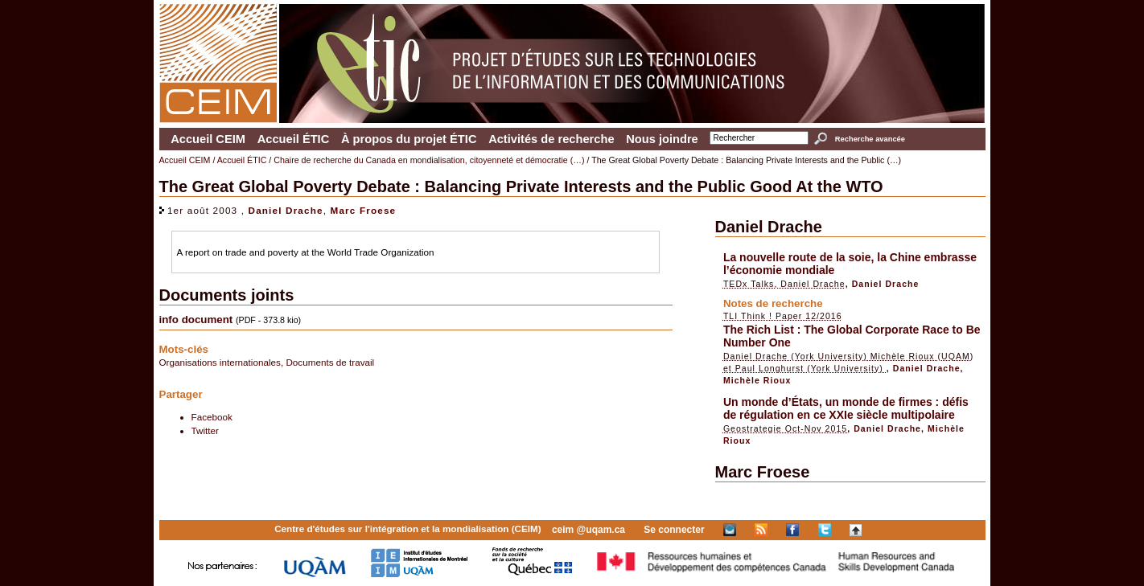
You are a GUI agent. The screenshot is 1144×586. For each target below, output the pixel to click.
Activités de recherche (551, 139)
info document (196, 319)
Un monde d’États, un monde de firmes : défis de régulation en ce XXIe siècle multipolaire (846, 408)
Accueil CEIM (208, 139)
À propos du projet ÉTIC (409, 139)
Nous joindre (662, 139)
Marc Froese (364, 210)
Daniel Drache (286, 210)
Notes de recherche (773, 303)
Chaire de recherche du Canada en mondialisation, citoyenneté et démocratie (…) (429, 160)
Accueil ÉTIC (293, 139)
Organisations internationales (220, 362)
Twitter (205, 430)
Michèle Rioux (757, 380)
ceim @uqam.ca (588, 529)
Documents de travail (330, 362)
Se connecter (674, 529)
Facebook (212, 417)
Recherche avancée (870, 139)
